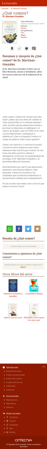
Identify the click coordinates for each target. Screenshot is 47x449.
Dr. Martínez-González (19, 9)
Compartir (19, 229)
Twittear (28, 229)
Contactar (10, 390)
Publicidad (10, 386)
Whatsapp (10, 229)
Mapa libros (11, 403)
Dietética (24, 37)
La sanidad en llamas (34, 293)
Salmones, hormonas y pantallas (13, 294)
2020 (22, 33)
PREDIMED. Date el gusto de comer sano (34, 318)
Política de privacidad (15, 375)
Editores (9, 407)
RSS (11, 428)
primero (22, 267)
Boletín (12, 432)
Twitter (12, 421)
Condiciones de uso (14, 382)
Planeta (23, 28)
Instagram (13, 425)
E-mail (37, 229)
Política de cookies (14, 378)
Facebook (13, 417)
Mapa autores (12, 400)
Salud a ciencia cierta (13, 317)
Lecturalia (4, 9)
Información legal (13, 371)
